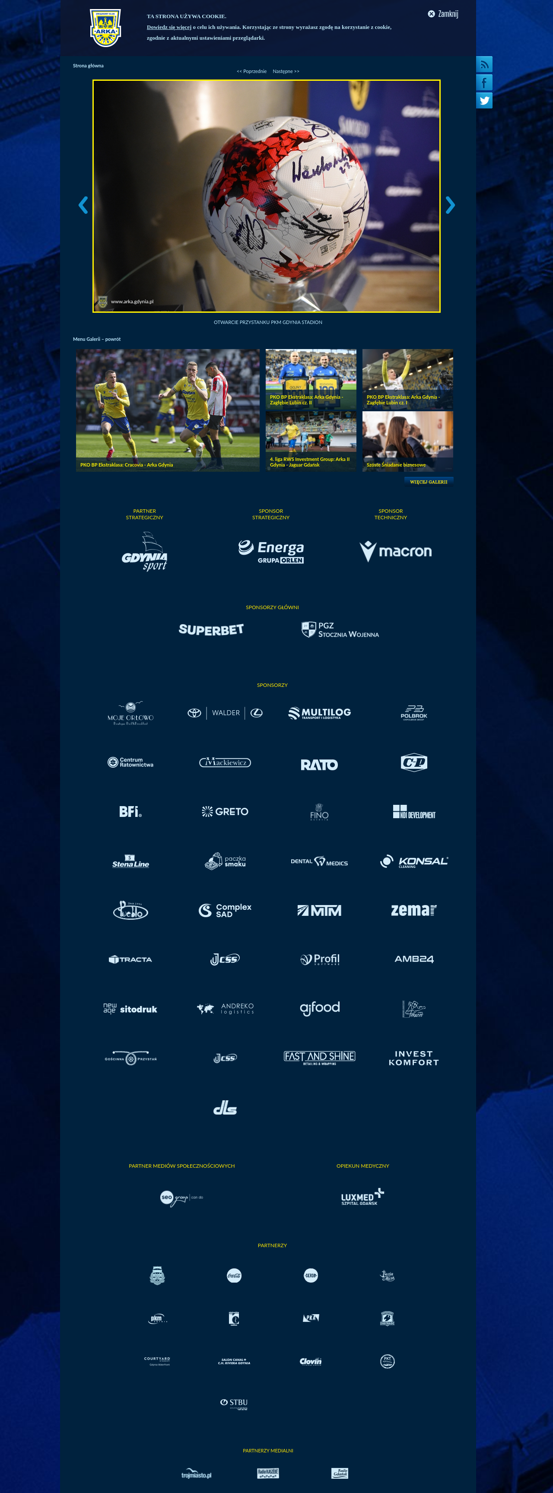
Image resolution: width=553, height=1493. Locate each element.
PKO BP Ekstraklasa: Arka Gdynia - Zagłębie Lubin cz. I (403, 399)
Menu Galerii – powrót (97, 339)
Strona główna (88, 65)
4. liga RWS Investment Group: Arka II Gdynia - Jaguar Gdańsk (310, 461)
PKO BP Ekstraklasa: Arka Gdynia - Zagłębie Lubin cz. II (306, 399)
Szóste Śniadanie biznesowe (396, 464)
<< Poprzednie (252, 71)
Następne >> (286, 71)
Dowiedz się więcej (169, 27)
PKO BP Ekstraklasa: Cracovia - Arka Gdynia (126, 464)
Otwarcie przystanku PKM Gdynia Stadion (268, 322)
